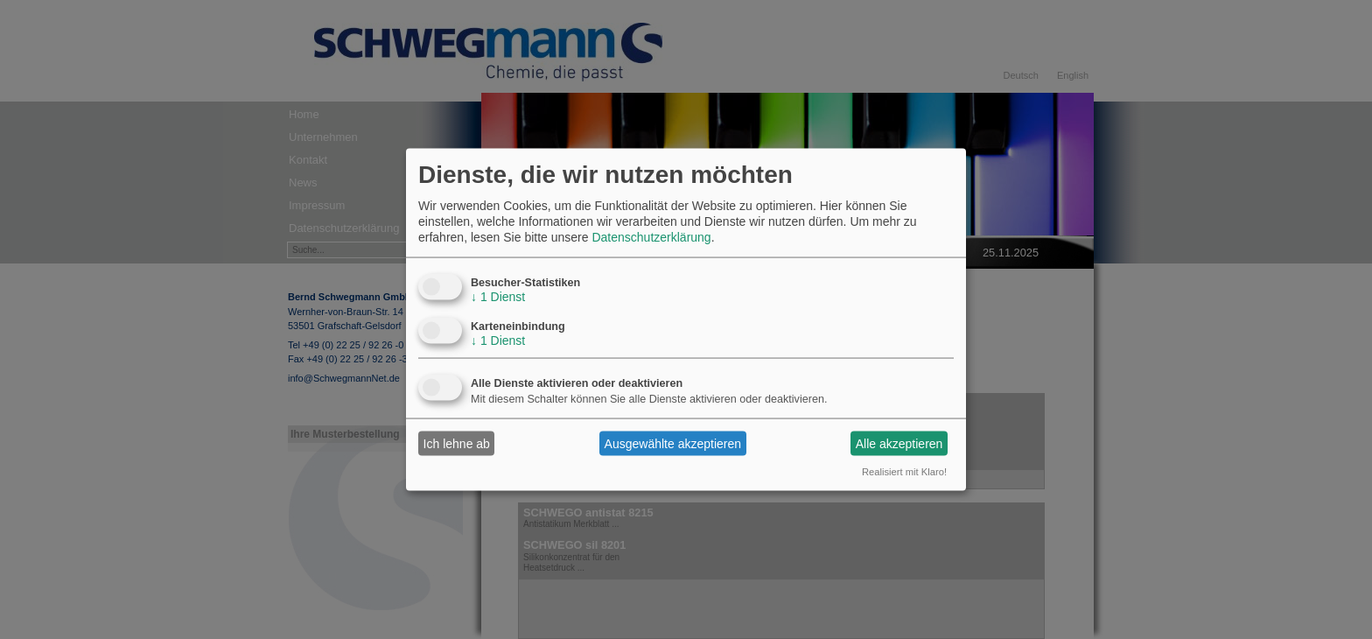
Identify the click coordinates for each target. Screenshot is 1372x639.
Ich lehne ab (457, 443)
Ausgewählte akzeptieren (673, 443)
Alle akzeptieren (899, 443)
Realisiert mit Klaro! (904, 472)
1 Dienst (498, 297)
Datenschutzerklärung (651, 237)
